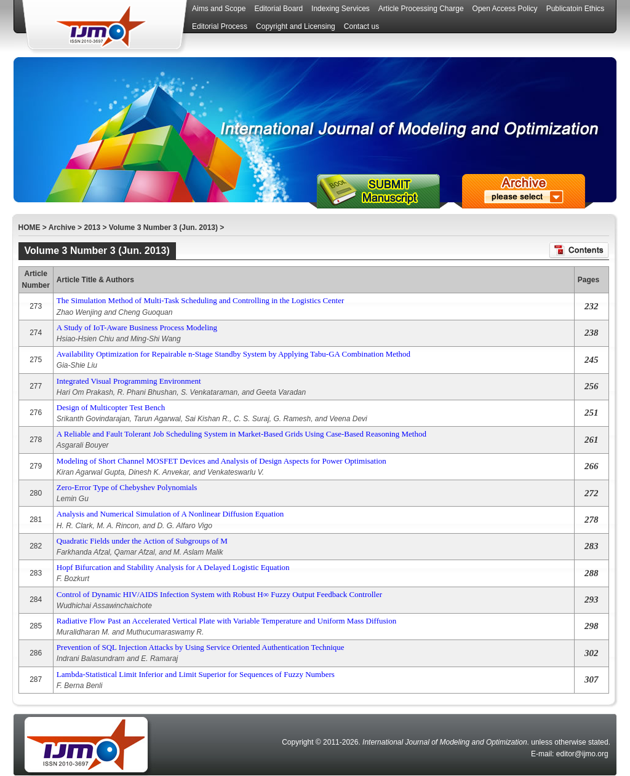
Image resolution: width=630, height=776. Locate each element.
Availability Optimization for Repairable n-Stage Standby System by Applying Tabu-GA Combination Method (233, 353)
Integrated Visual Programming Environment (129, 381)
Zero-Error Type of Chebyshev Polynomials (127, 487)
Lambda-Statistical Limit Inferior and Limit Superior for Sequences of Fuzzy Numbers (196, 674)
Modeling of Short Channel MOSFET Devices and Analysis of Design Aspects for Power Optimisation (221, 460)
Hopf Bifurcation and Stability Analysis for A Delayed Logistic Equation (173, 567)
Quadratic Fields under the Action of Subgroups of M (142, 540)
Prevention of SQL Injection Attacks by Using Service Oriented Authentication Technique (201, 647)
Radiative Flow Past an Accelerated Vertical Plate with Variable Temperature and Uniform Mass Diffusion (226, 620)
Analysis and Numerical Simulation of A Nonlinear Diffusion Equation (170, 513)
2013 (92, 227)
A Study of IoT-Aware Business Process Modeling (137, 327)
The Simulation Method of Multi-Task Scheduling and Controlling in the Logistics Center (200, 300)
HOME (29, 227)
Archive (62, 227)
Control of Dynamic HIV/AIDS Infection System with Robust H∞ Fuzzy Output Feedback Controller (219, 594)
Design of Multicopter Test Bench (111, 407)
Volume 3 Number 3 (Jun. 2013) (163, 227)
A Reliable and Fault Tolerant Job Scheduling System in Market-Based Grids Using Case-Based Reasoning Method (241, 433)
